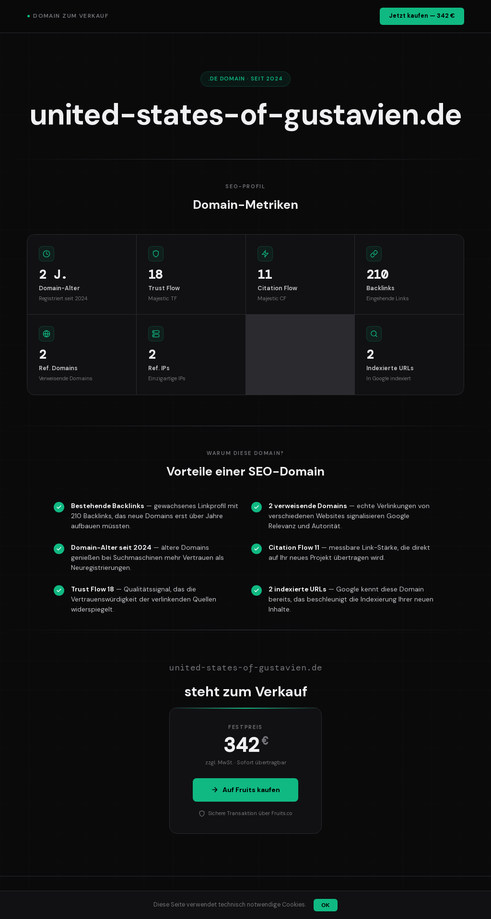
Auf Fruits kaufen (245, 789)
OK (325, 905)
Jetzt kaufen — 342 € (422, 16)
